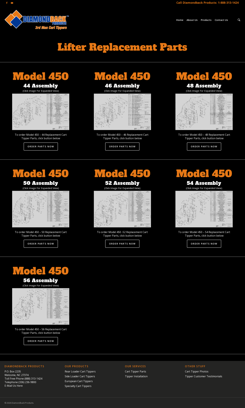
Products (206, 20)
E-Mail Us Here (14, 385)
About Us (192, 20)
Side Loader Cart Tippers (80, 376)
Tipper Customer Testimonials (203, 376)
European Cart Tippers (79, 381)
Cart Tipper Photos (196, 371)
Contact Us (221, 20)
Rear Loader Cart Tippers (80, 371)
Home (179, 20)
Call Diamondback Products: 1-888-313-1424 (207, 3)
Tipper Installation (136, 376)
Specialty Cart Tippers (78, 386)
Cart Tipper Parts (135, 371)
